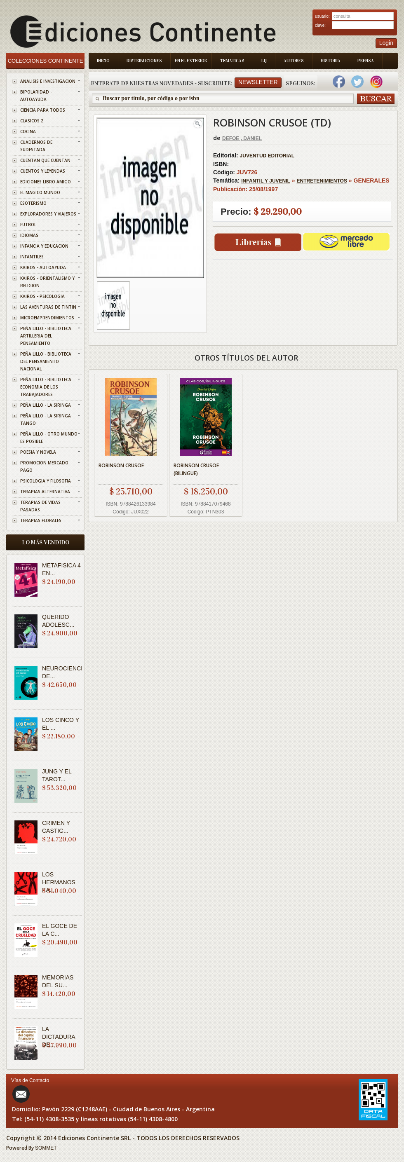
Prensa (365, 60)
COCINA (28, 131)
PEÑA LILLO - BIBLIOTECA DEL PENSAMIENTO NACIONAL (45, 361)
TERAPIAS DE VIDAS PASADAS (40, 506)
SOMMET (46, 1148)
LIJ (264, 60)
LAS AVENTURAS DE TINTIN (48, 307)
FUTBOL (28, 224)
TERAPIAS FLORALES (40, 520)
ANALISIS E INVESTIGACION (47, 81)
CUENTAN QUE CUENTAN (45, 160)
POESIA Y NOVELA (38, 452)
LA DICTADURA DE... (58, 1037)
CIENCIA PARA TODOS (42, 110)
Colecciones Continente (45, 61)
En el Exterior (191, 60)
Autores (294, 60)
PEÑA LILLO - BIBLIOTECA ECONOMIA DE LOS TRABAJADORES (45, 387)
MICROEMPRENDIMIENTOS (47, 318)
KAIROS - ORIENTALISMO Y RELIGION (47, 281)
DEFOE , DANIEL (242, 138)
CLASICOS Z (32, 121)
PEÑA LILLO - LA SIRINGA (45, 405)
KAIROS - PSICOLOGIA (42, 296)
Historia (331, 60)
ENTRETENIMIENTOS (322, 181)
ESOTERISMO (33, 203)
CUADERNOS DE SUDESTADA (36, 145)
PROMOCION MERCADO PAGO (44, 466)
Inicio (103, 60)
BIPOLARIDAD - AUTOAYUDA (36, 95)
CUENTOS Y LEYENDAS (42, 171)
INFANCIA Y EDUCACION (44, 246)
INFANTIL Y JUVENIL (265, 181)
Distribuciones (144, 60)
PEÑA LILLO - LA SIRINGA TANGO (45, 419)
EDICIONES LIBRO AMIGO (45, 182)
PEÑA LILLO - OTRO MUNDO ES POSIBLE (49, 437)
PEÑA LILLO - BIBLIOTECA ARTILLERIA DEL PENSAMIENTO (45, 336)
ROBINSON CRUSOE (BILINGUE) (196, 469)
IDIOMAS (29, 235)
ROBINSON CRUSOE (121, 465)
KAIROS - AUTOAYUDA (43, 267)
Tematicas (232, 60)
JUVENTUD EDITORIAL (267, 156)
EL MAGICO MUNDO (40, 192)
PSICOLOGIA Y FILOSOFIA (45, 481)
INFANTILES (32, 257)
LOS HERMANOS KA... (58, 882)
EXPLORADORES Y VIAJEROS (48, 214)
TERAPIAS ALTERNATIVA (45, 491)
